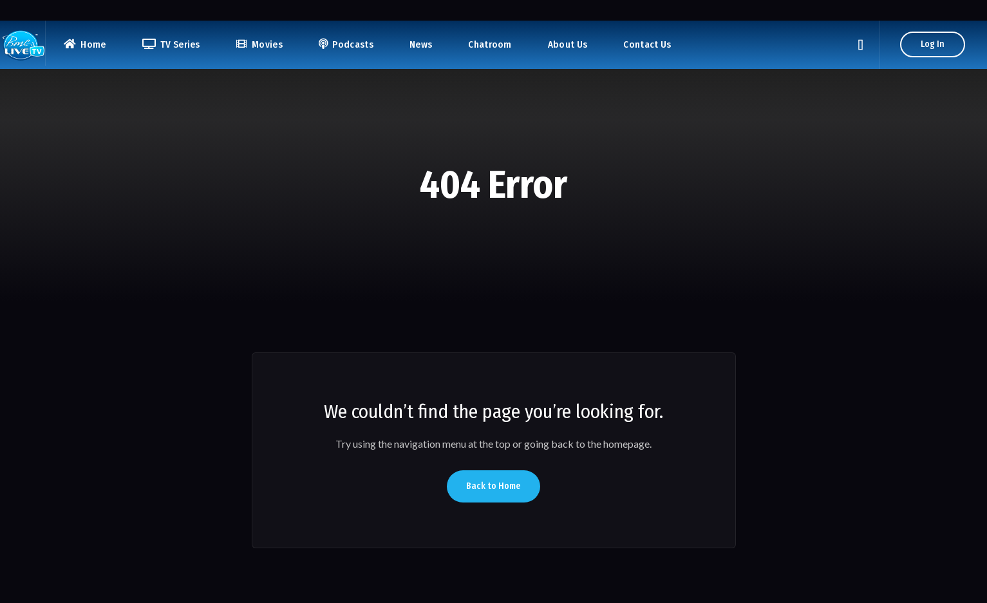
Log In (933, 44)
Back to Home (493, 486)
